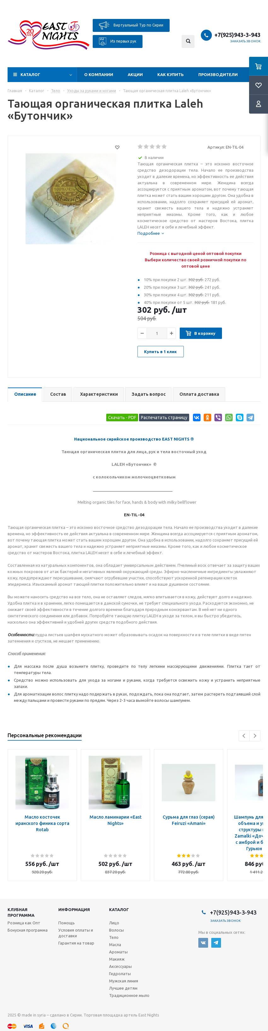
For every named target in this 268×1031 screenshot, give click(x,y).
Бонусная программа (28, 930)
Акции (135, 74)
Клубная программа (21, 912)
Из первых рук (117, 41)
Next (255, 736)
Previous (244, 736)
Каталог (30, 74)
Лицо (114, 923)
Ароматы (118, 952)
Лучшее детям (123, 988)
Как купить (170, 74)
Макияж (117, 959)
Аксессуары (120, 966)
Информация (74, 909)
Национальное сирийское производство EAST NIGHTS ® (134, 439)
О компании (98, 74)
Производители (218, 74)
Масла (115, 944)
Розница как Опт (24, 923)
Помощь (66, 923)
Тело (114, 937)
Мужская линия (123, 981)
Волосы (116, 930)
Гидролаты (120, 973)
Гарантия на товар (76, 943)
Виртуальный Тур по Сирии (131, 25)
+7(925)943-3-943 (237, 35)
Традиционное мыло (129, 995)
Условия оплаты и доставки (75, 933)
